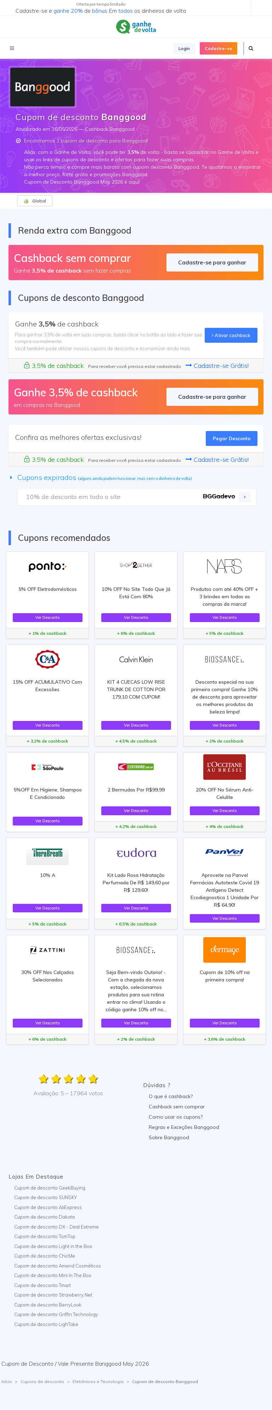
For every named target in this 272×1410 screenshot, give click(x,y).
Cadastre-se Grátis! (217, 366)
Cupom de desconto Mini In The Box (52, 1275)
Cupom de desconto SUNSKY (45, 1197)
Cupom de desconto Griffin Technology (56, 1314)
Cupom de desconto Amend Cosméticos (57, 1266)
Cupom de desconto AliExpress (48, 1207)
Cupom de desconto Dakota (44, 1217)
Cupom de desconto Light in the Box (53, 1246)
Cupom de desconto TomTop (44, 1236)
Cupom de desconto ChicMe (44, 1256)
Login (184, 48)
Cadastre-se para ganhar (212, 262)
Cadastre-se (218, 48)
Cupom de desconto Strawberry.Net (53, 1295)
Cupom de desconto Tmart (42, 1285)
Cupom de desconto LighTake (46, 1324)
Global (34, 201)
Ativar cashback (231, 335)
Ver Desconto (47, 617)
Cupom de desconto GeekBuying (49, 1188)
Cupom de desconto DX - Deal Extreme (56, 1227)
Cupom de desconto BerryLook (47, 1305)
